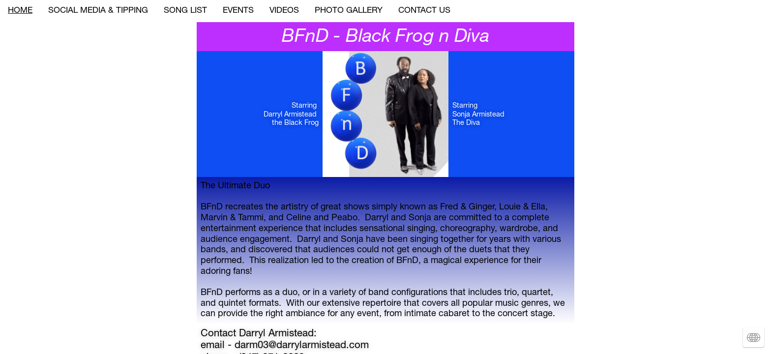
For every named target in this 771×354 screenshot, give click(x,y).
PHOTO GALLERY (349, 11)
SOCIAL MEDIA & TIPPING (98, 11)
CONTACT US (424, 11)
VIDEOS (284, 11)
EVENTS (238, 11)
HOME (20, 11)
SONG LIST (185, 11)
